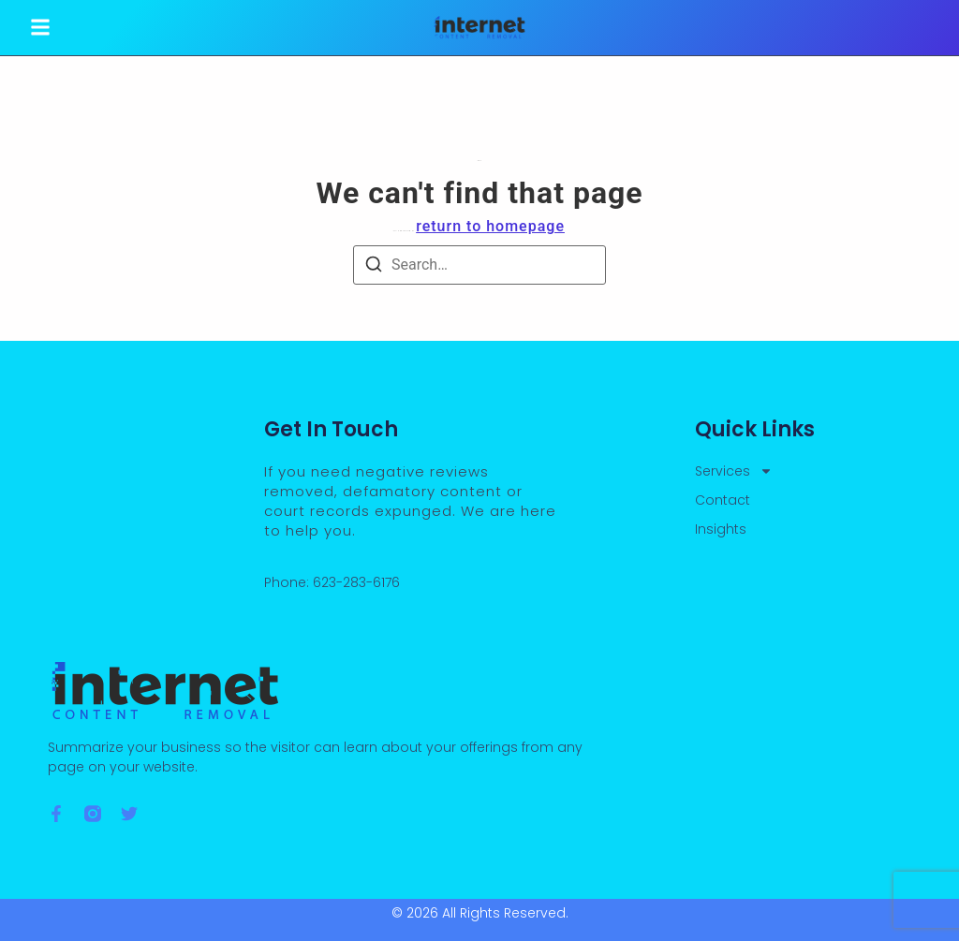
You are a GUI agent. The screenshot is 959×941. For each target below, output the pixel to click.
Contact (722, 500)
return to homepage (490, 226)
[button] (40, 27)
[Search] (373, 267)
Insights (720, 529)
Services (734, 471)
